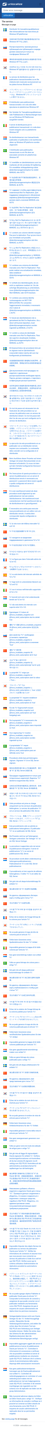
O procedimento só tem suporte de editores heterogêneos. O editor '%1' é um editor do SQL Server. (25, 873)
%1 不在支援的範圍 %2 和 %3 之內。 (23, 531)
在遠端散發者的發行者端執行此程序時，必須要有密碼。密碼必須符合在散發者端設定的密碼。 (25, 363)
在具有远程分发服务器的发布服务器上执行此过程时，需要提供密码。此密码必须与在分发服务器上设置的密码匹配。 (25, 388)
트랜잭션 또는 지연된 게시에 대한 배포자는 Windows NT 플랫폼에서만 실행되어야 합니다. (25, 69)
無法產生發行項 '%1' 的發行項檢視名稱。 (24, 1072)
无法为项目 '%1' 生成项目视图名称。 (23, 1086)
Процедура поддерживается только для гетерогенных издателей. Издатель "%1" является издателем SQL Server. (25, 778)
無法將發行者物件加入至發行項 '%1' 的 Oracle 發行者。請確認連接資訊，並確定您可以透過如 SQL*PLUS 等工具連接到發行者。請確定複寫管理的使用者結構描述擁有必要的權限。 (25, 1178)
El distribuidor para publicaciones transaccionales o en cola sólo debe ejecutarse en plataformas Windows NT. (24, 104)
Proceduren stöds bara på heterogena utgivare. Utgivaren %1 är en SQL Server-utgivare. (24, 760)
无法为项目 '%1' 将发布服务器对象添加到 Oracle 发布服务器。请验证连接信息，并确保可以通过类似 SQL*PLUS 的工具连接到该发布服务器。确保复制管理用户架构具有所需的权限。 (25, 1218)
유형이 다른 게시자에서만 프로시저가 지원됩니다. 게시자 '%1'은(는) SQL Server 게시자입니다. (25, 795)
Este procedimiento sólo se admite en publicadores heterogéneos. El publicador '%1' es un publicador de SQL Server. (24, 828)
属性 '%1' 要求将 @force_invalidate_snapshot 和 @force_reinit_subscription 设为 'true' (23, 652)
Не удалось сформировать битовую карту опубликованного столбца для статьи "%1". (23, 987)
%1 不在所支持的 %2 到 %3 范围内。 (23, 545)
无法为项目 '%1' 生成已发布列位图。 (23, 995)
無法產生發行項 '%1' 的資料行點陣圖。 (23, 889)
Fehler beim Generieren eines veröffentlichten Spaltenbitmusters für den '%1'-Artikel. (25, 1034)
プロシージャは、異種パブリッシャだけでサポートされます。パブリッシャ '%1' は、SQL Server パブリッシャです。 (25, 818)
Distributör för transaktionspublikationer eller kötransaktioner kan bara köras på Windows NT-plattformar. (24, 31)
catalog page (10, 1419)
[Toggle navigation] (40, 4)
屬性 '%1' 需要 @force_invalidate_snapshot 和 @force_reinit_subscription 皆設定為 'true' (25, 627)
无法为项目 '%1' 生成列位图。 (20, 903)
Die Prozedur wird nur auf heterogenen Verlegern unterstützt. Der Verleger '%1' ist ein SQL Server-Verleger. (25, 838)
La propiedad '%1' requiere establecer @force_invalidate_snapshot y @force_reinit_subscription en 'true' (23, 700)
